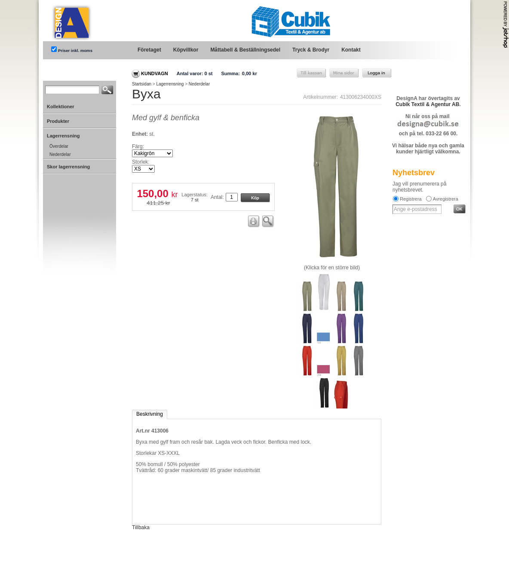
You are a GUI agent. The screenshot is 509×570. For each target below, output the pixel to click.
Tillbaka (141, 527)
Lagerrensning (170, 84)
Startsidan (141, 84)
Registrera (411, 198)
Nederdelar (199, 84)
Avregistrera (445, 198)
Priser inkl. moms (75, 50)
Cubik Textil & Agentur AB (427, 104)
